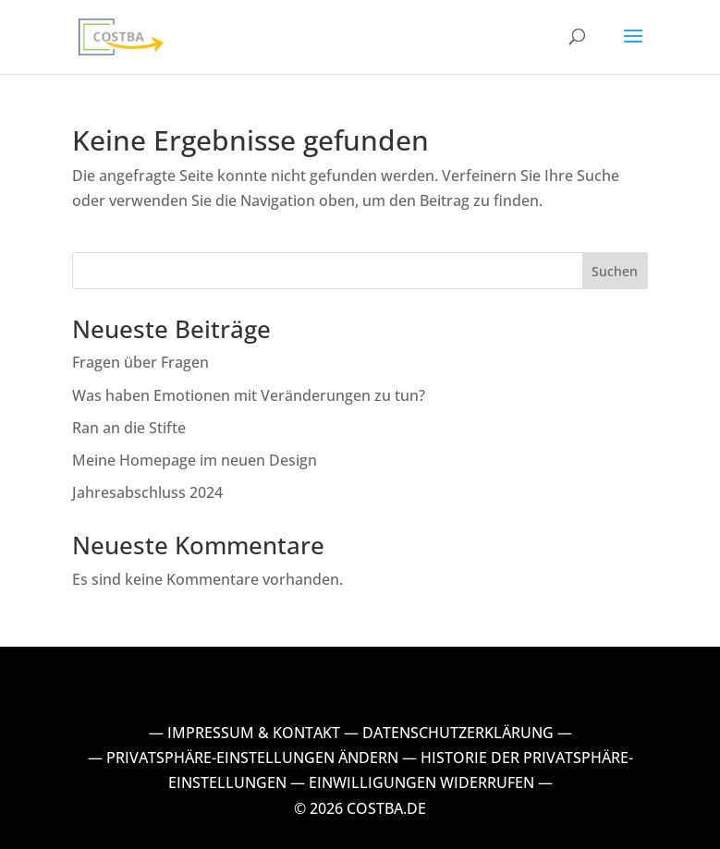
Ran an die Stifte (129, 428)
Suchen (615, 271)
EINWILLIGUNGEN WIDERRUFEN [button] (421, 782)
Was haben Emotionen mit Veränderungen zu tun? (250, 395)
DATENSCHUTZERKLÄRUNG (458, 732)
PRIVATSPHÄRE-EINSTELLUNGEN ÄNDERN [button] (252, 757)
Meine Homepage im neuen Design (194, 460)
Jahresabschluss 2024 (147, 492)
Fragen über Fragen (140, 362)
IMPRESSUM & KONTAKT (253, 732)
